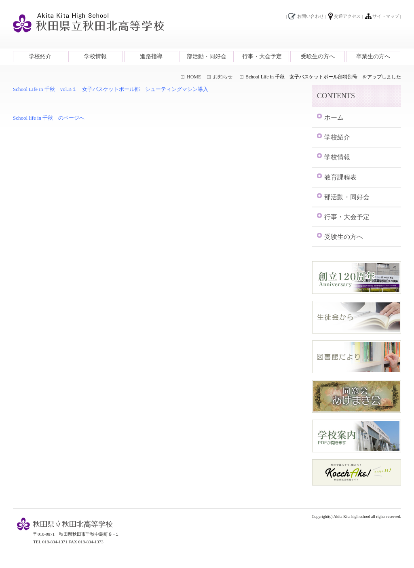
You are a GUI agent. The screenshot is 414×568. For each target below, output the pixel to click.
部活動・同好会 (206, 56)
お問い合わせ (310, 16)
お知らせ (222, 77)
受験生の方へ (318, 56)
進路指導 (151, 56)
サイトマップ (385, 16)
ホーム (334, 117)
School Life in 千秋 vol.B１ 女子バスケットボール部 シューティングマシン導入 (110, 89)
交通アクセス (347, 16)
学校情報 (95, 56)
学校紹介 (40, 56)
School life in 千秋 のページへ (48, 118)
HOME (194, 77)
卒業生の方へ (373, 56)
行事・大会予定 (262, 56)
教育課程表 (340, 177)
